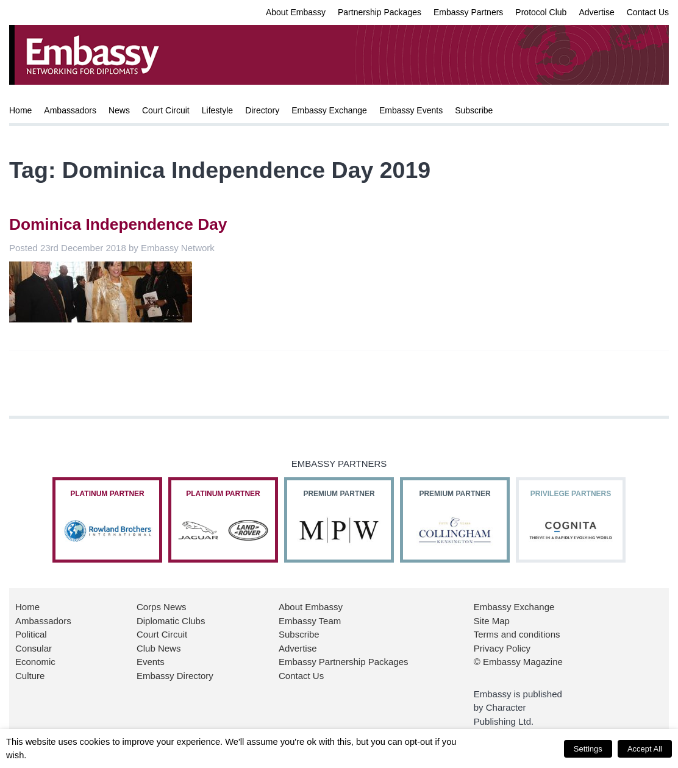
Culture (30, 675)
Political (31, 634)
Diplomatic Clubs (171, 621)
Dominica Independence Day (118, 224)
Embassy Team (310, 621)
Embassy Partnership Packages (344, 661)
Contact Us (648, 12)
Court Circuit (166, 110)
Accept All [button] (644, 748)
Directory (262, 110)
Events (151, 661)
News (119, 110)
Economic (35, 661)
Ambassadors (70, 110)
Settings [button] (588, 748)
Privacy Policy (502, 648)
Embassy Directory (175, 675)
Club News (159, 648)
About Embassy (296, 12)
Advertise (596, 12)
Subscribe (474, 110)
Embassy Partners (468, 12)
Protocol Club (540, 12)
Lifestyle (217, 110)
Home (20, 110)
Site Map (492, 621)
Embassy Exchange (329, 110)
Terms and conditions (517, 634)
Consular (33, 648)
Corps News (162, 607)
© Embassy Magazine (518, 661)
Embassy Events (411, 110)
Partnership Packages (379, 12)
